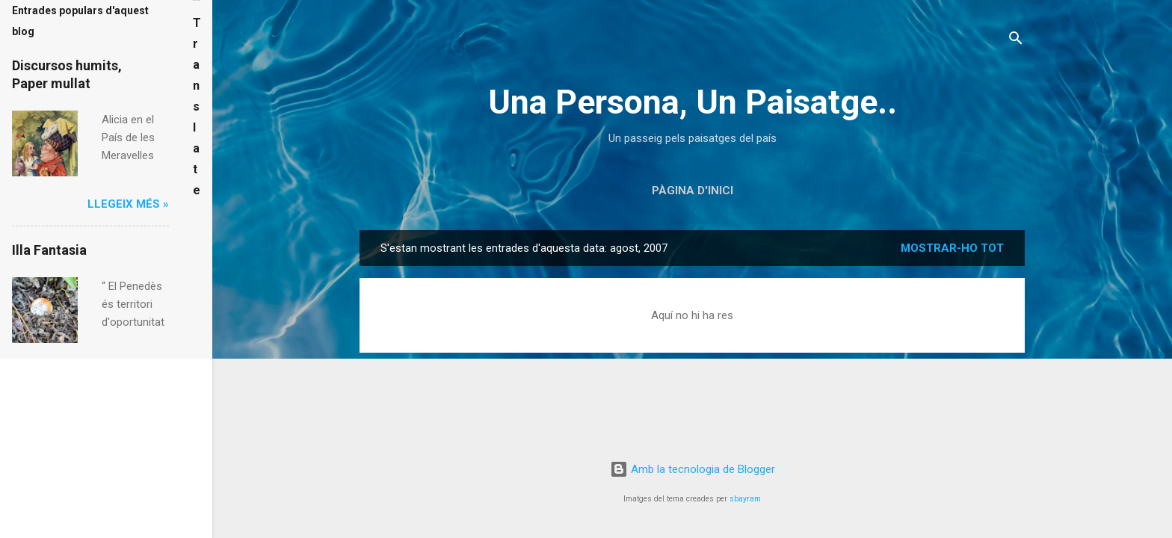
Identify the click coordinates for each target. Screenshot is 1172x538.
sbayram (745, 499)
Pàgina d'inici (692, 190)
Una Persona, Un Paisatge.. (692, 102)
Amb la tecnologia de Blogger (692, 469)
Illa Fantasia (49, 250)
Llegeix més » (128, 204)
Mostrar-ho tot (952, 248)
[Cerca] (1016, 41)
